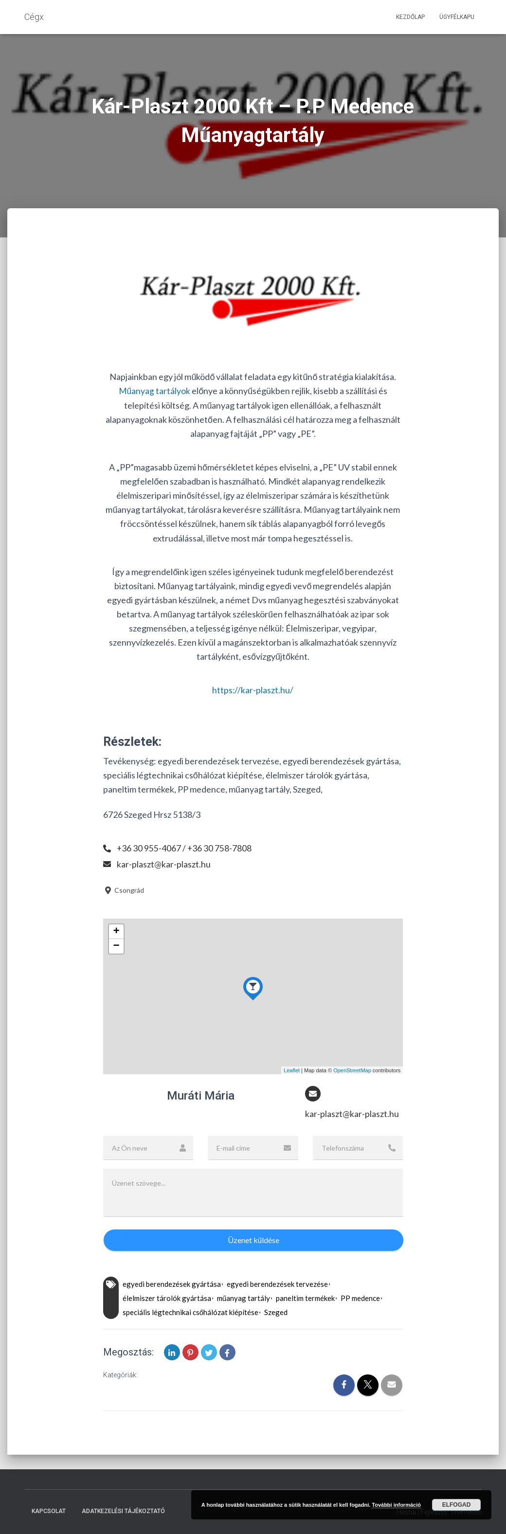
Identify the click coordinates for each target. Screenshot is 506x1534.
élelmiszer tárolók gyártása (167, 1298)
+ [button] (116, 931)
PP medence (360, 1298)
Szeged (276, 1312)
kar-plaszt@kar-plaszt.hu (164, 863)
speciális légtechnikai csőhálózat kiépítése (190, 1312)
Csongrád (123, 889)
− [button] (116, 946)
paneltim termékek (305, 1298)
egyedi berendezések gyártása (172, 1284)
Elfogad (456, 1504)
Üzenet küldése (253, 1240)
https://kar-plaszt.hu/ (253, 690)
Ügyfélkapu (456, 17)
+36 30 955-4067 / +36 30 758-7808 (185, 848)
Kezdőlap (410, 17)
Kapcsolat (49, 1511)
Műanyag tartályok (154, 390)
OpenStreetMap (352, 1070)
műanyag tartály (243, 1298)
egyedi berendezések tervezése (277, 1284)
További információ (396, 1505)
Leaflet (292, 1070)
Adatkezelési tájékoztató (123, 1511)
